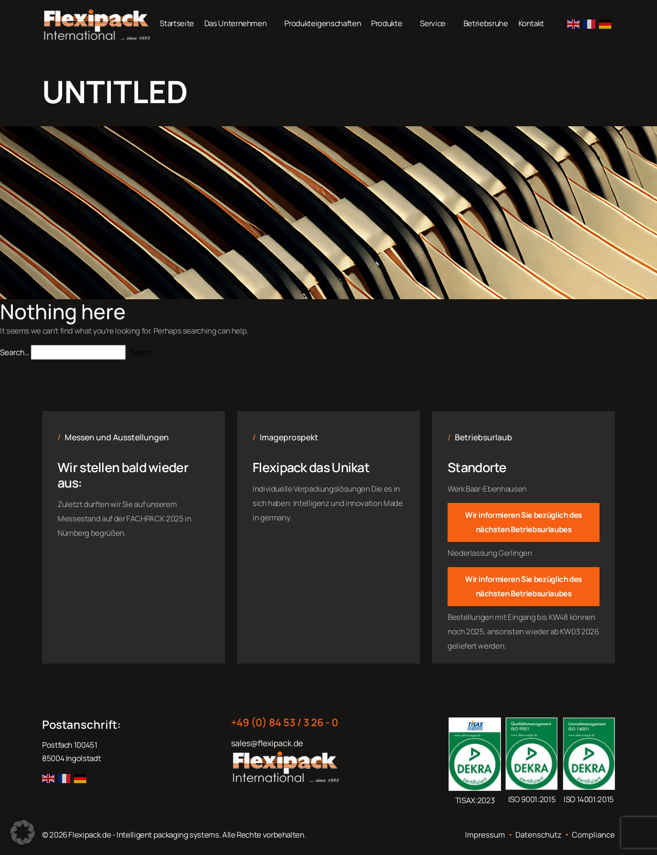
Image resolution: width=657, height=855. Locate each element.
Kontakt (531, 23)
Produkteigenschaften (322, 23)
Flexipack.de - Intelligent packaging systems (143, 834)
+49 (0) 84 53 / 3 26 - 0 (284, 722)
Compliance (593, 835)
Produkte (386, 23)
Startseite (177, 23)
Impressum (485, 835)
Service (432, 23)
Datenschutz (538, 835)
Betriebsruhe (485, 23)
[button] (22, 832)
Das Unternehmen (235, 23)
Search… (14, 352)
